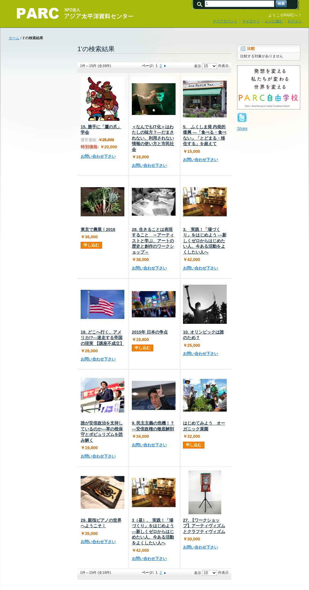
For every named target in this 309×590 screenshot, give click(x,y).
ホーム (14, 38)
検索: (201, 3)
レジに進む (274, 21)
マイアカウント (224, 21)
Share (242, 128)
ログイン (295, 21)
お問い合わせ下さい (98, 156)
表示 (197, 66)
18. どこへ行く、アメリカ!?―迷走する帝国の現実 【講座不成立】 (102, 338)
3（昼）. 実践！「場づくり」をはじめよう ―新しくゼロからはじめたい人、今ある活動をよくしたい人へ (153, 531)
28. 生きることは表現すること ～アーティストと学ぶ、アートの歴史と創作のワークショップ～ (153, 241)
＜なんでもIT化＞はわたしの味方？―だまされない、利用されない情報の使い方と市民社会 (153, 138)
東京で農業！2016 (98, 229)
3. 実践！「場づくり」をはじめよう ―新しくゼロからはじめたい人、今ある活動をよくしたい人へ (204, 241)
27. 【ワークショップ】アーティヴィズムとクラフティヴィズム (204, 526)
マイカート (251, 21)
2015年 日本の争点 (150, 332)
